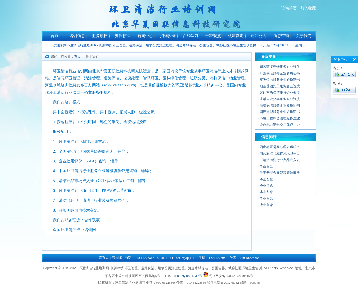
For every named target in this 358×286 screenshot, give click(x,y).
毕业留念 (266, 166)
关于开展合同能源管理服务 (280, 173)
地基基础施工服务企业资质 (280, 86)
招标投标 (168, 36)
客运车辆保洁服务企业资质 (280, 92)
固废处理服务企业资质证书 (280, 112)
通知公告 (258, 36)
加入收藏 (308, 8)
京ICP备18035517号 (188, 276)
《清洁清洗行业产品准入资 (280, 160)
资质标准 (122, 36)
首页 (54, 36)
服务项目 (100, 36)
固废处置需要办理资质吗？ (280, 147)
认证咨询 (236, 36)
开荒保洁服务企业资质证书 (280, 73)
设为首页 (289, 8)
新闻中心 (145, 36)
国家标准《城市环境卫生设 (280, 153)
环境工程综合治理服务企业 (280, 118)
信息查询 (281, 36)
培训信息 (77, 36)
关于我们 (304, 36)
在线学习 (190, 36)
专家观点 (213, 36)
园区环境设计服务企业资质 (280, 67)
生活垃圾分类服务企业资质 (280, 99)
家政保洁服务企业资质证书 (280, 80)
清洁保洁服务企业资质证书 (280, 105)
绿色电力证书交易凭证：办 (280, 125)
